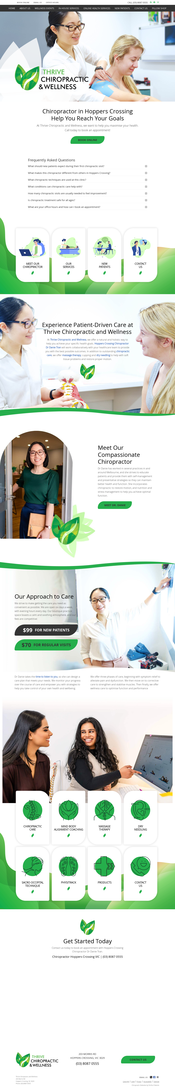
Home (12, 8)
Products (104, 882)
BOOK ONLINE (23, 2)
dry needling (103, 355)
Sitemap (156, 1082)
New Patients (122, 8)
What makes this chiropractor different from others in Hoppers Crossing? (69, 173)
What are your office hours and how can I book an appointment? (64, 207)
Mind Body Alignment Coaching (68, 828)
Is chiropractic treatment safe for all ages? (51, 200)
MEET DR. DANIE (115, 505)
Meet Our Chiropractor (32, 265)
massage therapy (71, 355)
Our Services (68, 265)
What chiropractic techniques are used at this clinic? (57, 179)
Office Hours (52, 2)
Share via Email (158, 1077)
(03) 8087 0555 (140, 2)
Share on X (151, 1077)
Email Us (38, 2)
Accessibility (148, 1082)
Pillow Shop (159, 8)
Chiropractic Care (32, 828)
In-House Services (69, 8)
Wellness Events (44, 8)
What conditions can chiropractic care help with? (55, 186)
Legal (133, 1082)
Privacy (139, 1082)
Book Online (87, 140)
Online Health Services (96, 8)
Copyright (126, 1082)
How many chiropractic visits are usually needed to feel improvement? (67, 193)
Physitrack (68, 882)
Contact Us (141, 8)
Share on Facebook (154, 1077)
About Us (25, 8)
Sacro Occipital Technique (33, 884)
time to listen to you (47, 676)
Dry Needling (140, 828)
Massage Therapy (104, 828)
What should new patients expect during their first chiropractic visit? (66, 166)
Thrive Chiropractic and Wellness (68, 339)
